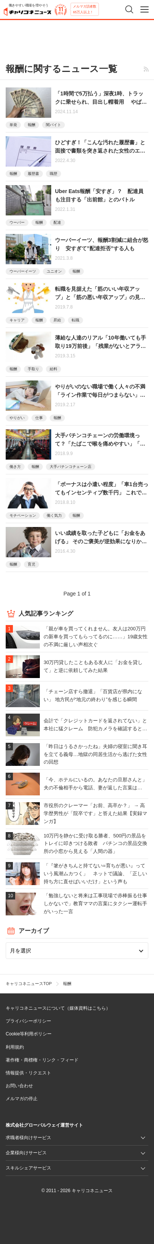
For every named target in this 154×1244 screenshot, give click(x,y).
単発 (13, 125)
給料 (53, 369)
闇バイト (53, 125)
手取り (33, 369)
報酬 (31, 125)
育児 (31, 564)
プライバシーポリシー (28, 1021)
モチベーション (22, 515)
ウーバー (17, 222)
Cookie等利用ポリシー (29, 1034)
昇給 (57, 320)
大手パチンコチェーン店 (70, 467)
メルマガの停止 (22, 1098)
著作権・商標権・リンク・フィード (42, 1060)
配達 (57, 222)
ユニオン (54, 271)
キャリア (17, 320)
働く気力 (54, 515)
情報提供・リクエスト (28, 1073)
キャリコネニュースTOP (29, 983)
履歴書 (33, 173)
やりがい (17, 418)
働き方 (15, 467)
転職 (75, 320)
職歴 (53, 173)
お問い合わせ (19, 1085)
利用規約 (15, 1047)
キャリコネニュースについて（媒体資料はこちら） (58, 1008)
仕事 (39, 418)
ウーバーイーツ (22, 271)
